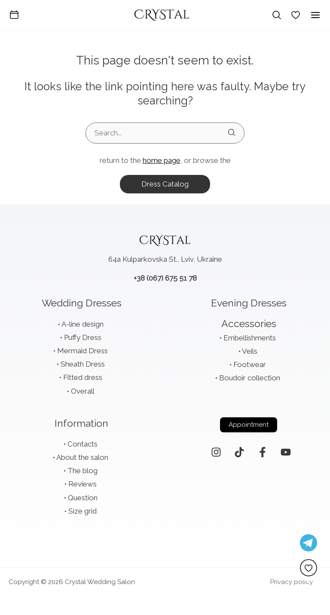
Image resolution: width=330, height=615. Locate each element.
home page (161, 160)
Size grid (82, 511)
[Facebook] (262, 452)
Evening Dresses (249, 303)
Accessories (248, 323)
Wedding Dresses (82, 303)
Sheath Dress (83, 364)
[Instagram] (216, 452)
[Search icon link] (277, 15)
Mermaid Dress (82, 350)
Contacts (82, 444)
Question (83, 497)
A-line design (82, 324)
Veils (249, 351)
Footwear (249, 364)
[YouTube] (285, 452)
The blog (82, 470)
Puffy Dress (82, 337)
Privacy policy (291, 582)
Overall (83, 391)
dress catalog (165, 184)
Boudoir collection (249, 377)
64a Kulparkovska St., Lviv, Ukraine (165, 259)
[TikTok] (239, 452)
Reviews (82, 484)
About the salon (82, 457)
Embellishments (249, 338)
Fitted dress (82, 377)
